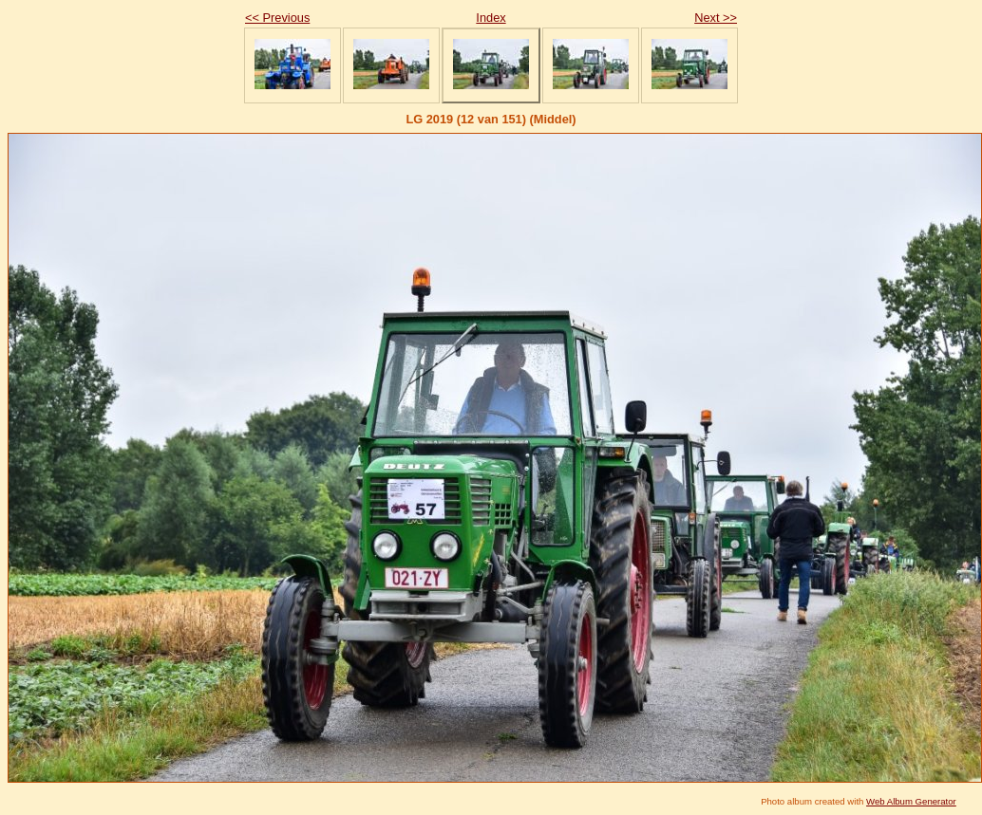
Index (490, 17)
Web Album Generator (911, 801)
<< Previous (277, 17)
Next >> (715, 17)
